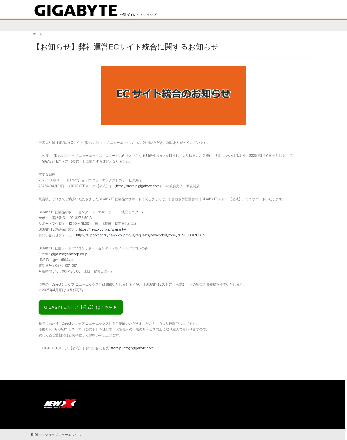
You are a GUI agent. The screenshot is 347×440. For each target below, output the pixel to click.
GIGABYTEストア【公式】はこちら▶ (80, 307)
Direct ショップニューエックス (57, 435)
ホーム (38, 34)
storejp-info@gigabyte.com (132, 348)
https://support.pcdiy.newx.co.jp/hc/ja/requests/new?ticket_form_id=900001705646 (141, 235)
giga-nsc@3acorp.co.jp (69, 254)
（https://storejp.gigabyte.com (136, 186)
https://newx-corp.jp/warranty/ (102, 229)
